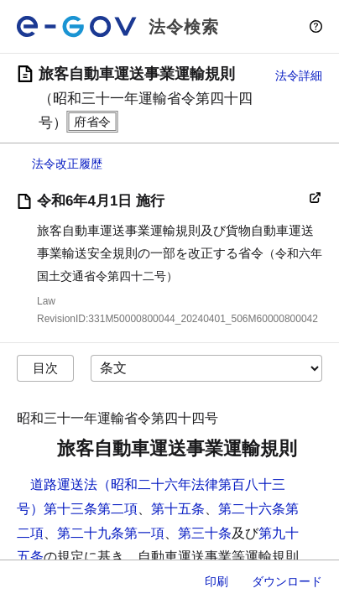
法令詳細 (298, 75)
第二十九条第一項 (110, 533)
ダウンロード (287, 581)
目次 (45, 368)
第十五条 (178, 509)
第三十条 (205, 533)
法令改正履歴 (67, 163)
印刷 (216, 581)
